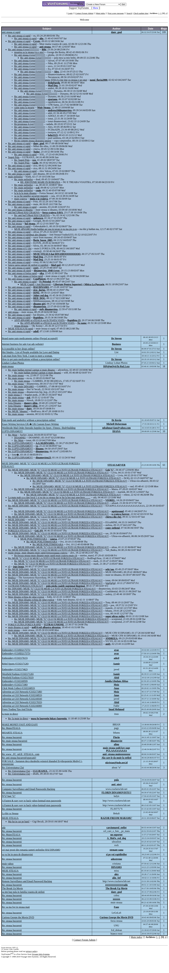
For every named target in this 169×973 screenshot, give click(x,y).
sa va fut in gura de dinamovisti (17, 854)
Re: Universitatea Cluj (13, 767)
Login (70, 13)
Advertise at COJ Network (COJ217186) (22, 691)
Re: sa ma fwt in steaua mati (16, 907)
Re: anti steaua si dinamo (20, 209)
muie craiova (20, 198)
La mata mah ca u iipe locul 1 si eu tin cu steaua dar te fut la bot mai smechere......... (49, 497)
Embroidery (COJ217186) (15, 684)
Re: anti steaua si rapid (19, 35)
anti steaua (13, 312)
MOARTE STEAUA (12, 732)
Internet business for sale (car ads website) (23, 344)
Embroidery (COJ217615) (15, 658)
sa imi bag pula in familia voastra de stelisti (23, 892)
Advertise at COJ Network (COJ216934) (22, 698)
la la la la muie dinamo (25, 193)
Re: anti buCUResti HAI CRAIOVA (32, 215)
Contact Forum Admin (84, 13)
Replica (12, 577)
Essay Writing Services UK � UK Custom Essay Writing (30, 424)
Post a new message (116, 13)
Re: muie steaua (16, 375)
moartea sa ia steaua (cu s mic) (29, 52)
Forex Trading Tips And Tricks (17, 709)
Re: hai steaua (15, 223)
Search (129, 13)
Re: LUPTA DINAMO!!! (20, 443)
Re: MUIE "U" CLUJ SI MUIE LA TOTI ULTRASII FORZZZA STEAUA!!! (46, 558)
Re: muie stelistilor (23, 179)
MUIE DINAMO (16, 519)
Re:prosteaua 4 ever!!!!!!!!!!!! (28, 124)
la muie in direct (10, 714)
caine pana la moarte (24, 107)
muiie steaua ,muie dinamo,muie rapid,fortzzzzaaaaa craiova (37, 552)
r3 (9, 566)
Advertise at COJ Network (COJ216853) (22, 695)
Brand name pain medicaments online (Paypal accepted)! (30, 338)
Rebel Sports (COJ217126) (15, 663)
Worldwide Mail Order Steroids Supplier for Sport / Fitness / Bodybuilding (38, 427)
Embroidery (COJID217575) (16, 650)
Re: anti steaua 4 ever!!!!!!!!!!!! (23, 49)
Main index (100, 13)
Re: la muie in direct (18, 718)
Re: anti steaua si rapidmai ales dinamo (27, 234)
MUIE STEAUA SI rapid (20, 328)
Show (95, 8)
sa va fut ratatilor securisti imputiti (31, 196)
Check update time (140, 13)
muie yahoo (7, 863)
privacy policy (31, 951)
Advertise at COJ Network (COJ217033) (22, 702)
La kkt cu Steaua (10, 813)
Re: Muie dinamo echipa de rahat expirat (34, 599)
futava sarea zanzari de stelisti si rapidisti (28, 265)
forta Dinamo (14, 403)
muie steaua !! (15, 394)
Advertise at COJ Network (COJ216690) (22, 705)
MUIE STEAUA (10, 818)
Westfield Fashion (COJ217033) (18, 677)
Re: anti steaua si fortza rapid (22, 273)
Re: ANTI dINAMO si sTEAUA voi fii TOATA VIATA (47, 323)
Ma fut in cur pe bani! (19, 821)
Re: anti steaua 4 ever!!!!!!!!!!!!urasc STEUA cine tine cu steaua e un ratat (50, 80)
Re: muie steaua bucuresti (14, 740)
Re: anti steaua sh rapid (19, 270)
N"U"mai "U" (9, 796)
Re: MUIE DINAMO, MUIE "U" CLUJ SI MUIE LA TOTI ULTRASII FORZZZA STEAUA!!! (55, 470)
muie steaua (8, 366)
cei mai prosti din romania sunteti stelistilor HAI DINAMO (31, 849)
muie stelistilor (15, 176)
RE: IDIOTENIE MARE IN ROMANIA (40, 182)
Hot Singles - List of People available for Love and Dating (30, 352)
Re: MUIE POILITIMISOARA (41, 541)
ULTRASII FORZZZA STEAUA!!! (25, 586)
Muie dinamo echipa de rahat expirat (26, 597)
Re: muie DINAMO (24, 386)
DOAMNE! (20, 437)
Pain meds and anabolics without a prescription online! (29, 420)
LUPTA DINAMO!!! (12, 431)
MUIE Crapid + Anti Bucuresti (35, 284)
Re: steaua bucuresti (12, 737)
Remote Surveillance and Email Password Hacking (27, 881)
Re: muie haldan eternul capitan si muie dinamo (31, 370)
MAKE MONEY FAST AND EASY (20, 724)
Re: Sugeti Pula (22, 160)
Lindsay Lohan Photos (13, 363)
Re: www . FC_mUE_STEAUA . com (20, 754)
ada (3, 827)
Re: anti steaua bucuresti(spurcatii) (19, 757)
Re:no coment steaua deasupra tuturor (32, 140)
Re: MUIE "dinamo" (18, 411)
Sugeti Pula (13, 157)
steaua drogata (21, 326)
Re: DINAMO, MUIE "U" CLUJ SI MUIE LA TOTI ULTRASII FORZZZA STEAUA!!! (52, 588)
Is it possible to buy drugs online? (18, 348)
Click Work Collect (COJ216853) (18, 688)
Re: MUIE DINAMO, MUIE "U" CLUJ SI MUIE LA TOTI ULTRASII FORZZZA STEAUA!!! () (58, 605)
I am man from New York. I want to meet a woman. (27, 355)
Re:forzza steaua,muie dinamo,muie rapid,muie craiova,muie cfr (45, 555)
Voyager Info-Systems (41, 954)
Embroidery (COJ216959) (15, 681)
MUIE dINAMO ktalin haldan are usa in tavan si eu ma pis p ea (45, 229)
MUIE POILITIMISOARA (33, 539)
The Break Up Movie (12, 888)
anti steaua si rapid (11, 32)
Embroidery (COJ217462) (15, 669)
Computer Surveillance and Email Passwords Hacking (28, 789)
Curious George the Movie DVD (18, 917)
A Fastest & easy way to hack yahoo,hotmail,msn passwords (31, 800)
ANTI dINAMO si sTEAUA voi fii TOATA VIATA (39, 320)
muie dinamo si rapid (18, 627)
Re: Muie (12, 435)
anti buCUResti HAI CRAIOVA (24, 212)
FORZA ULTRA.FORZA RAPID (24, 624)
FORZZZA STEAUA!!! (20, 530)
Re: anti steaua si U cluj (19, 248)
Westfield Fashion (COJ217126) (18, 674)
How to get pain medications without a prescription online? (31, 359)
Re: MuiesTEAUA (11, 728)
